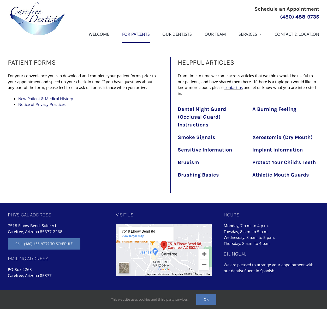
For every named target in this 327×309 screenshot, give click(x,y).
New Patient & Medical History (45, 98)
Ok (206, 299)
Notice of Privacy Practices (42, 104)
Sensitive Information (205, 150)
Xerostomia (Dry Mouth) (282, 137)
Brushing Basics (198, 175)
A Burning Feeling (274, 109)
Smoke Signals (196, 137)
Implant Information (277, 150)
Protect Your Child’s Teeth (284, 162)
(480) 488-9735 (299, 17)
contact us (233, 87)
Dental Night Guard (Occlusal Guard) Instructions (202, 117)
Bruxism (188, 162)
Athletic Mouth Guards (280, 175)
